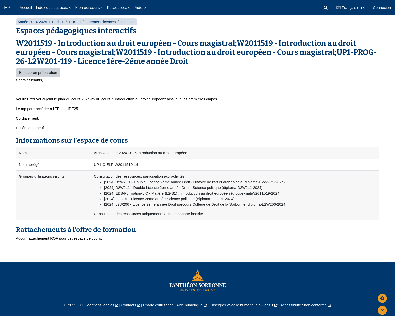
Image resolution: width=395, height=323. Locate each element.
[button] (326, 7)
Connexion (382, 7)
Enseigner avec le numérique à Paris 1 (242, 312)
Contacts (127, 312)
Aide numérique (189, 312)
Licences (129, 27)
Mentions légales (98, 312)
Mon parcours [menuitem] (87, 7)
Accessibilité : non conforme (305, 312)
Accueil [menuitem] (26, 7)
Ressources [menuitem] (117, 7)
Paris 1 (58, 27)
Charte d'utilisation (157, 312)
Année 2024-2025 (32, 27)
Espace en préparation (38, 78)
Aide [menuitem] (138, 7)
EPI (8, 7)
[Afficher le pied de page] (382, 310)
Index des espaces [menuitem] (52, 7)
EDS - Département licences (93, 27)
